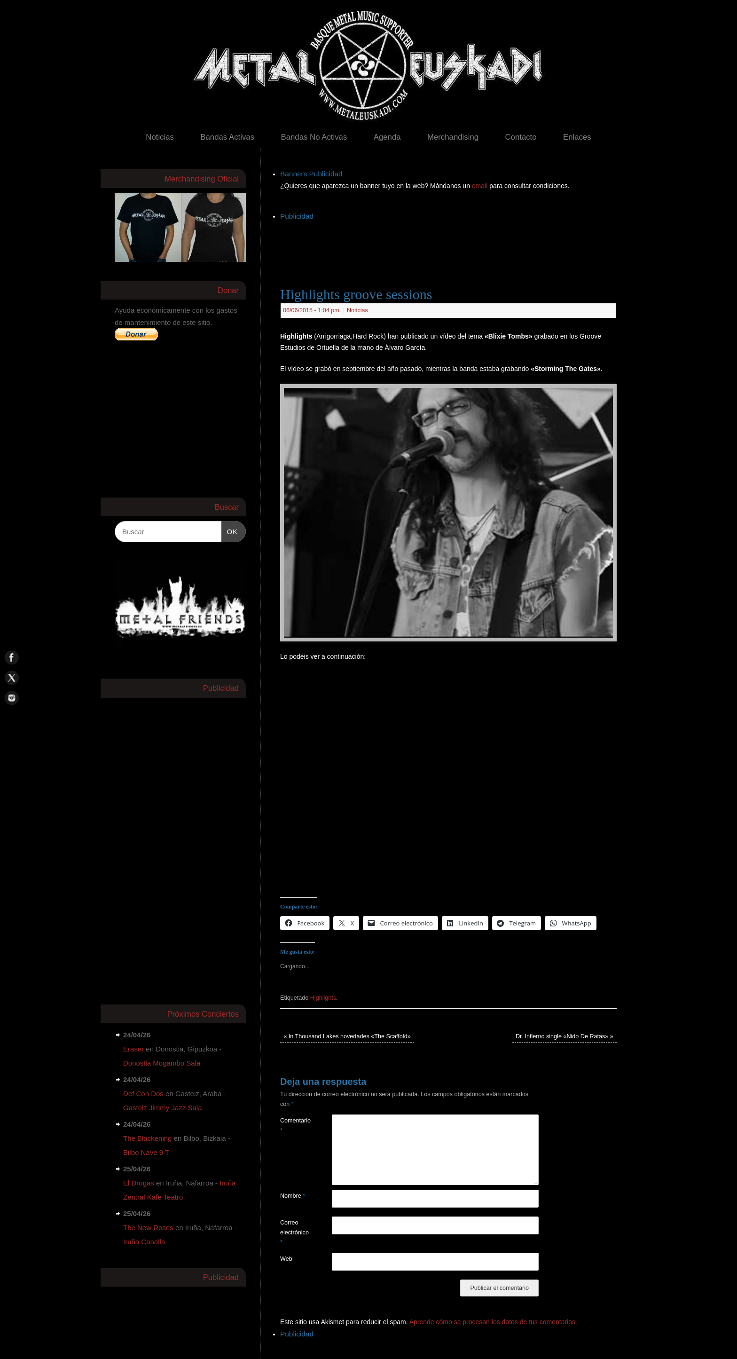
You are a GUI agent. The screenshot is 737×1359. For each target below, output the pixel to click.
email (480, 186)
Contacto (520, 137)
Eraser (133, 1049)
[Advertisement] (451, 244)
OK (229, 530)
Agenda (387, 137)
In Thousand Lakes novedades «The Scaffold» (347, 1036)
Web (286, 1259)
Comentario (293, 1125)
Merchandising (452, 137)
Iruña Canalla (144, 1242)
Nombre (292, 1196)
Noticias (160, 137)
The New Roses (148, 1228)
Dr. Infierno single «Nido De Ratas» (564, 1036)
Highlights (323, 998)
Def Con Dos (143, 1094)
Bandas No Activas (314, 137)
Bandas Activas (227, 137)
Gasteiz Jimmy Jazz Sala (162, 1108)
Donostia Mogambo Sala (161, 1063)
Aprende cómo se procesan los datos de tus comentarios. (493, 1322)
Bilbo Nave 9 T (146, 1152)
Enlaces (577, 137)
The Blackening (147, 1138)
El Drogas (138, 1183)
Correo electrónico (293, 1232)
